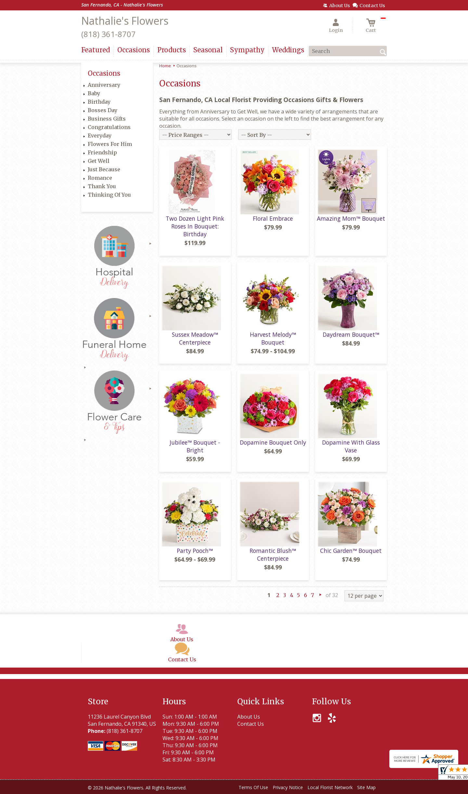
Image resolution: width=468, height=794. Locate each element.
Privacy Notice (288, 787)
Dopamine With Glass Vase (351, 446)
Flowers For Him (110, 144)
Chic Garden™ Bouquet (351, 550)
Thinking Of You (109, 194)
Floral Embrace (273, 218)
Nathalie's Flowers (124, 21)
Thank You (102, 186)
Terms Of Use (253, 787)
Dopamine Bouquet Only (273, 442)
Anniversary (104, 85)
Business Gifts (107, 118)
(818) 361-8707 (108, 34)
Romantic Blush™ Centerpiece (273, 554)
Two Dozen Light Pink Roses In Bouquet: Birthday (195, 226)
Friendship (102, 152)
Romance (100, 178)
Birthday (99, 101)
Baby (94, 93)
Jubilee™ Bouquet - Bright (195, 446)
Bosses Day (102, 110)
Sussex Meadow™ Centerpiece (195, 338)
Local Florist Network (330, 787)
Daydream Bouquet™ (351, 334)
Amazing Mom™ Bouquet (351, 218)
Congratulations (109, 127)
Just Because (104, 169)
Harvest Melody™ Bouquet (273, 338)
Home (165, 66)
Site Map (366, 787)
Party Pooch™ (195, 550)
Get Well (99, 161)
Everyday (99, 135)
